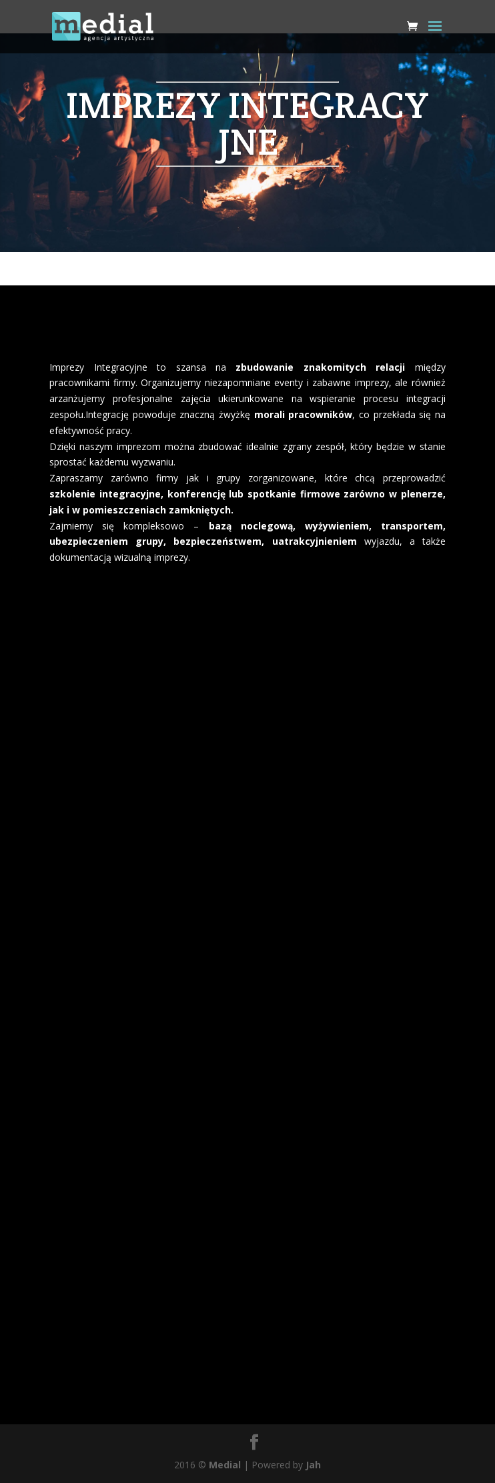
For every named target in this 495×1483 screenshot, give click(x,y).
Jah (313, 1464)
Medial (225, 1464)
